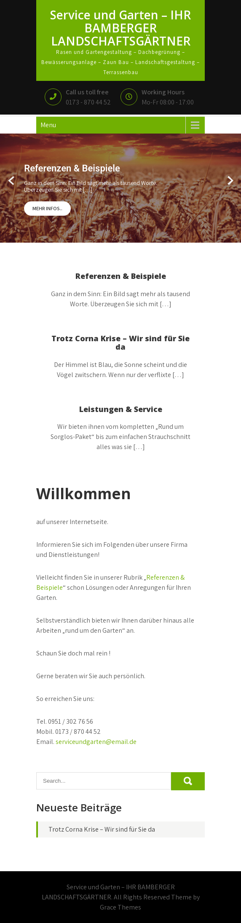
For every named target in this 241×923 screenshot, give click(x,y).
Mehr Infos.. (47, 208)
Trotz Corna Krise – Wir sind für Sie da (120, 342)
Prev (12, 181)
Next (229, 181)
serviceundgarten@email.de (96, 741)
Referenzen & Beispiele (120, 276)
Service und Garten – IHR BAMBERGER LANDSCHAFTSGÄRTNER (120, 28)
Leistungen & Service (120, 409)
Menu (48, 124)
